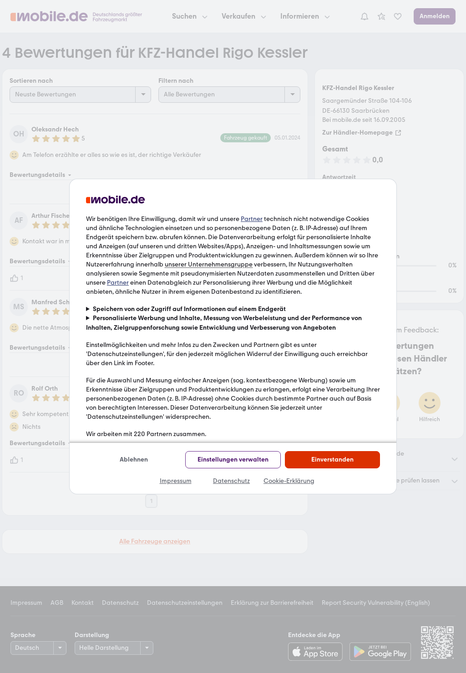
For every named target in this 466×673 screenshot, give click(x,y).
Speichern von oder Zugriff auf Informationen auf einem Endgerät (189, 309)
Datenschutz (231, 481)
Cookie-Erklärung (288, 481)
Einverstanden (332, 459)
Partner (252, 219)
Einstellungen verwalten (233, 459)
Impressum (176, 481)
